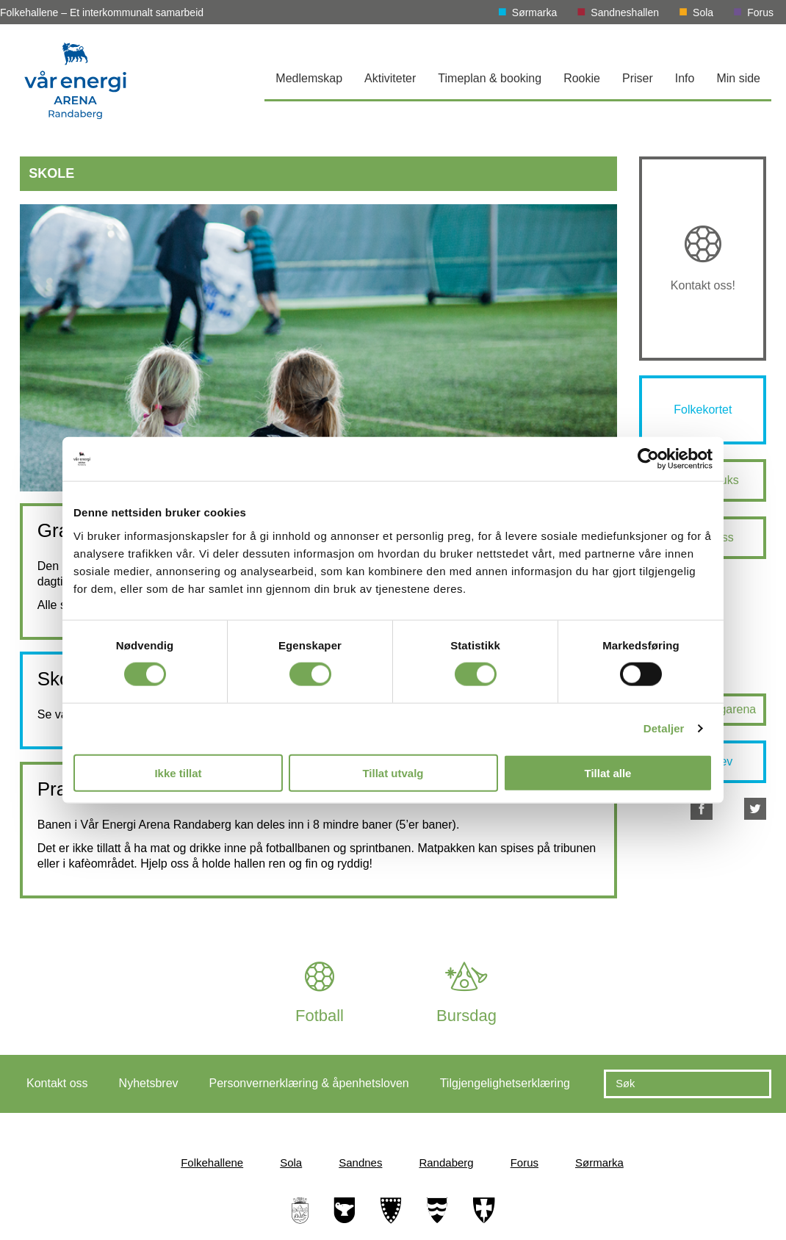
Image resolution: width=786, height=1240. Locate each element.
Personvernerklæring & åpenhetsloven (309, 1083)
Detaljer (664, 728)
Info (685, 78)
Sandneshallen (625, 12)
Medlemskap (308, 78)
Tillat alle (608, 772)
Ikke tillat (177, 772)
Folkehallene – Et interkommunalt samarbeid (101, 12)
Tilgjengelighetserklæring (505, 1083)
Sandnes (360, 1162)
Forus (760, 12)
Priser (637, 78)
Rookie (581, 78)
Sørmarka (534, 12)
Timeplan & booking (489, 78)
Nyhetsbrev (149, 1083)
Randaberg (446, 1162)
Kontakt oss (57, 1083)
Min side (738, 78)
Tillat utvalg (392, 772)
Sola (703, 12)
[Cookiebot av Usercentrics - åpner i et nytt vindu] (648, 459)
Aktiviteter (390, 78)
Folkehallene (212, 1162)
